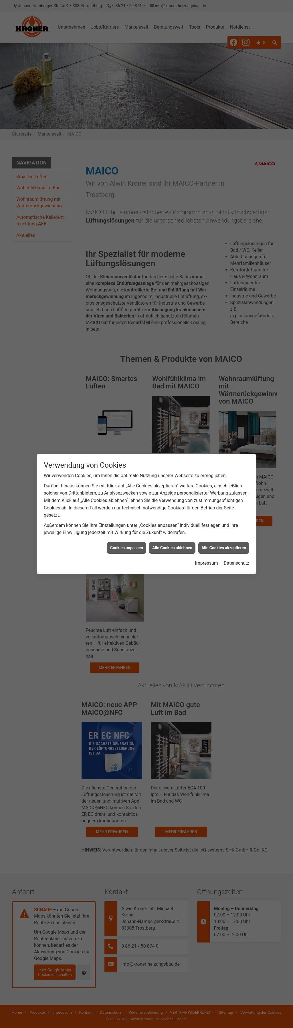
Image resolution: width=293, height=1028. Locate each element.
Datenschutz (236, 547)
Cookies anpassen (126, 531)
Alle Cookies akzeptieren (223, 531)
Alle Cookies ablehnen (172, 531)
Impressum (206, 547)
